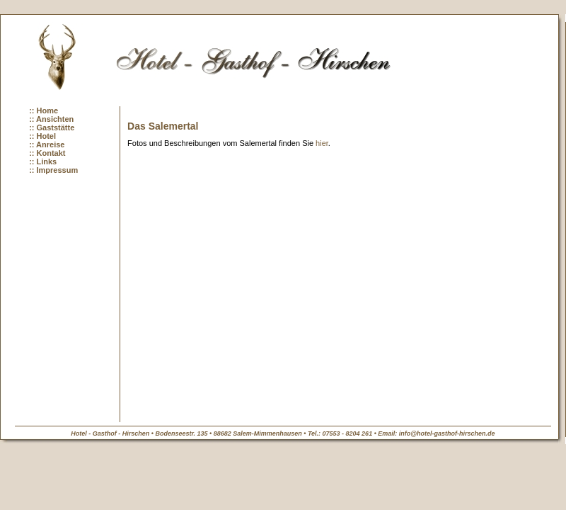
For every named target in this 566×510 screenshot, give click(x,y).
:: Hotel (42, 136)
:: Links (43, 161)
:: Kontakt (47, 153)
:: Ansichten (51, 119)
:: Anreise (46, 144)
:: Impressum (53, 170)
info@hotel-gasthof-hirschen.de (447, 433)
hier (322, 143)
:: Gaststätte (51, 127)
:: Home (43, 110)
